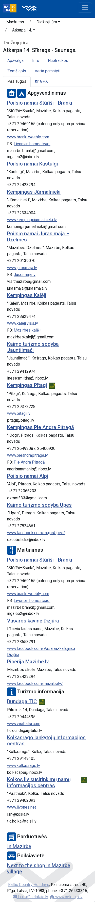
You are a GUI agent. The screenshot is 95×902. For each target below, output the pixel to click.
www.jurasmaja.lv (22, 267)
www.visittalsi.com (23, 723)
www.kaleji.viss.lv (22, 323)
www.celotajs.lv (66, 896)
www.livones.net (21, 807)
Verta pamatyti (47, 71)
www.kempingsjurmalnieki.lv (32, 219)
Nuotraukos (58, 60)
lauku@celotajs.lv (30, 896)
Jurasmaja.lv (24, 274)
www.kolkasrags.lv (23, 765)
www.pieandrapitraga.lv (27, 455)
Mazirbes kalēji (27, 330)
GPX (41, 81)
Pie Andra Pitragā (29, 462)
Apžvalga (15, 60)
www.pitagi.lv (18, 413)
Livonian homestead (32, 143)
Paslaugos (16, 81)
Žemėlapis (16, 71)
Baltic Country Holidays (28, 884)
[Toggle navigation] (85, 8)
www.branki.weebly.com (28, 137)
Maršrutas (15, 22)
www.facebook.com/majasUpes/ (36, 532)
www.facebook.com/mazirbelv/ (35, 683)
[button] (48, 23)
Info (35, 60)
